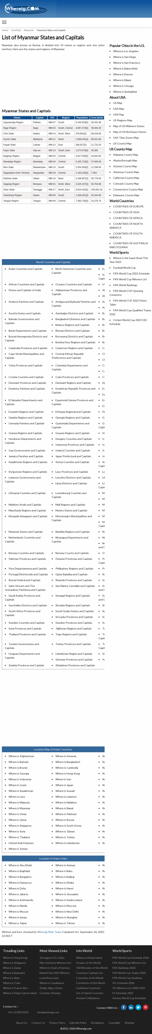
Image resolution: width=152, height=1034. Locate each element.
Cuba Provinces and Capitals (72, 377)
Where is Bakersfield (125, 68)
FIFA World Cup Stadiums (127, 977)
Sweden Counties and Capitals (27, 622)
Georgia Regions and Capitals (72, 417)
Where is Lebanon (66, 796)
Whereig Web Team (49, 931)
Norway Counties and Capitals (26, 553)
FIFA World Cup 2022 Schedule (131, 273)
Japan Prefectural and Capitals (73, 456)
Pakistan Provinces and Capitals (27, 558)
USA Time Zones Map (126, 137)
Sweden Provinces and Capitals (73, 622)
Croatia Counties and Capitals (26, 377)
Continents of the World (90, 982)
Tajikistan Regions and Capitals (73, 628)
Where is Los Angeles (126, 51)
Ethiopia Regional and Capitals (73, 411)
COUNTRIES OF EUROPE (128, 206)
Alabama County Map (125, 154)
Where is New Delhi (67, 911)
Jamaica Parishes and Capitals (26, 456)
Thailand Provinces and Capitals (27, 634)
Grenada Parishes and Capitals (26, 423)
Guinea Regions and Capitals (25, 433)
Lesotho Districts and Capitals (73, 477)
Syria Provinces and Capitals (25, 628)
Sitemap (129, 1022)
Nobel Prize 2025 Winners (55, 972)
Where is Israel (17, 785)
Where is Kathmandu (21, 900)
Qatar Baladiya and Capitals (71, 574)
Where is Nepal (64, 808)
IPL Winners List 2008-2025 (128, 988)
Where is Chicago (123, 85)
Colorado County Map (126, 183)
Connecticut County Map (128, 189)
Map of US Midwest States (129, 126)
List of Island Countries (89, 993)
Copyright (114, 1022)
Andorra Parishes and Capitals (26, 301)
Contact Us (38, 1022)
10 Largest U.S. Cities (52, 957)
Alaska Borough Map (125, 160)
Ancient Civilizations (88, 998)
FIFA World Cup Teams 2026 (129, 972)
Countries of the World (89, 977)
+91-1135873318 (18, 1012)
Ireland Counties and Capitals (72, 450)
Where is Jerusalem (66, 894)
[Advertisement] (53, 80)
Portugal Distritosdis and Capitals (28, 574)
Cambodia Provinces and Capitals (28, 348)
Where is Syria (17, 831)
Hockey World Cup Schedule (129, 998)
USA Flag (118, 114)
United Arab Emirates (21, 843)
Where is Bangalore (20, 876)
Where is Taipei (18, 923)
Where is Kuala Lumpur (68, 900)
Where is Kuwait (65, 790)
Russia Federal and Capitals (24, 580)
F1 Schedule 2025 (122, 993)
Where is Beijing (64, 876)
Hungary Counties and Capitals (73, 438)
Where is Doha (17, 888)
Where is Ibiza (11, 977)
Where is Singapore (20, 825)
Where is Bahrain (18, 761)
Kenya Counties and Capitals (72, 462)
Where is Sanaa (18, 917)
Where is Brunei (18, 767)
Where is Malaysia (19, 802)
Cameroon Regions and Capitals (74, 348)
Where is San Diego (124, 56)
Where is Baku (63, 871)
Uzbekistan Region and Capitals (73, 653)
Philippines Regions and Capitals (74, 568)
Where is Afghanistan (21, 756)
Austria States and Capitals (25, 313)
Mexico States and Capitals (71, 510)
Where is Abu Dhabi (20, 865)
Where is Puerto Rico (15, 988)
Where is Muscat (18, 911)
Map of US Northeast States (129, 131)
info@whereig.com (48, 1012)
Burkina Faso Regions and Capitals (75, 342)
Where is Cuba (11, 982)
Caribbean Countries (88, 988)
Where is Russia (64, 819)
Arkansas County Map (126, 172)
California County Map (126, 177)
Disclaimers (97, 1022)
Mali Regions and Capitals (70, 504)
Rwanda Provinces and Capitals (73, 580)
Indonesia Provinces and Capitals (74, 444)
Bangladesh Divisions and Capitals (75, 319)
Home (5, 30)
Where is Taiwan (65, 831)
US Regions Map (122, 120)
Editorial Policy (78, 1022)
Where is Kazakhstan (21, 790)
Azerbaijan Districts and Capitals (74, 313)
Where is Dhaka (64, 882)
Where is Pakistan (66, 814)
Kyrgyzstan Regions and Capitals (28, 471)
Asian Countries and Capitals (26, 268)
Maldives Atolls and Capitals (25, 504)
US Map (117, 102)
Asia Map (16, 30)
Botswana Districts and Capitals (74, 336)
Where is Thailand (19, 837)
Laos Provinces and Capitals (71, 471)
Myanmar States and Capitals (26, 531)
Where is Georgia (19, 773)
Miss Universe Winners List (55, 962)
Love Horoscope (49, 977)
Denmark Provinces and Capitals (27, 382)
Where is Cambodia (66, 767)
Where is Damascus (20, 882)
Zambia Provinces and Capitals (26, 665)
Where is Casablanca (52, 982)
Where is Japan (64, 785)
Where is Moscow (65, 905)
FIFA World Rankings (125, 285)
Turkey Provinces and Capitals (73, 644)
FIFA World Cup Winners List (130, 279)
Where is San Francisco (126, 62)
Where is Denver (123, 74)
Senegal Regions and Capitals (72, 595)
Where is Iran (63, 779)
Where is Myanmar (19, 808)
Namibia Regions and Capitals (72, 531)
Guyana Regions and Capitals (72, 433)
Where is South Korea (68, 825)
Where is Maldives (66, 802)
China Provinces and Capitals (26, 365)
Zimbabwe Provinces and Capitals (75, 665)
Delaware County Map (126, 195)
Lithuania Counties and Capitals (27, 493)
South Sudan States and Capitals (74, 611)
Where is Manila (18, 905)
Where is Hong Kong (67, 773)
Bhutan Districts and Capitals (72, 330)
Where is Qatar (18, 819)
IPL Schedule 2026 (123, 982)
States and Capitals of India (25, 290)
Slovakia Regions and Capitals (72, 605)
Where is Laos (17, 796)
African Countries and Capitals (26, 284)
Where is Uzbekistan (67, 843)
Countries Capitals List (89, 972)
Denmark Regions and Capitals (73, 382)
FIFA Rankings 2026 (124, 967)
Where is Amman (65, 865)
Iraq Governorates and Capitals (27, 450)
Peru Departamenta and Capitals (28, 568)
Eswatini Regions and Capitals (26, 411)
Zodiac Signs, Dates (51, 988)
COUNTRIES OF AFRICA (128, 218)
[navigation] (4, 22)
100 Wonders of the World (91, 967)
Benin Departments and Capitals (28, 330)
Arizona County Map (125, 166)
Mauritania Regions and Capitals (27, 510)
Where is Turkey (65, 837)
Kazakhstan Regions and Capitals (28, 462)
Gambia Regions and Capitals (26, 417)
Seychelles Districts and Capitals (28, 605)
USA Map (118, 108)
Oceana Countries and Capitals (73, 284)
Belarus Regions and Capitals (72, 324)
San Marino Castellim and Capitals (75, 585)
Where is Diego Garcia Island (20, 993)
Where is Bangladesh (67, 761)
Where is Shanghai (66, 917)
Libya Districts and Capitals (71, 483)
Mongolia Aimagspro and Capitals (28, 516)
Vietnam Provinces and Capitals (74, 659)
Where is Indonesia (20, 779)
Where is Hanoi (64, 888)
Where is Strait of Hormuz (55, 967)
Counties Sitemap (50, 993)
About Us (21, 1022)
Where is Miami (122, 80)
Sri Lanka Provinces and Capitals (74, 616)
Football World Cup (124, 267)
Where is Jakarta (18, 894)
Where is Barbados (14, 972)
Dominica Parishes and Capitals (27, 388)
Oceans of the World (88, 962)
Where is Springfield (125, 91)
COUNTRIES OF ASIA (126, 212)
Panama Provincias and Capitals (73, 558)
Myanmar (29, 30)
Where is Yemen (18, 848)
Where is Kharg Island (89, 957)
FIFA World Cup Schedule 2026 (130, 957)
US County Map (122, 143)
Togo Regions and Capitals (71, 634)
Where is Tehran (65, 923)
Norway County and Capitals (72, 553)
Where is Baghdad (19, 871)
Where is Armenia (65, 756)
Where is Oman (18, 814)
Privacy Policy (57, 1022)
